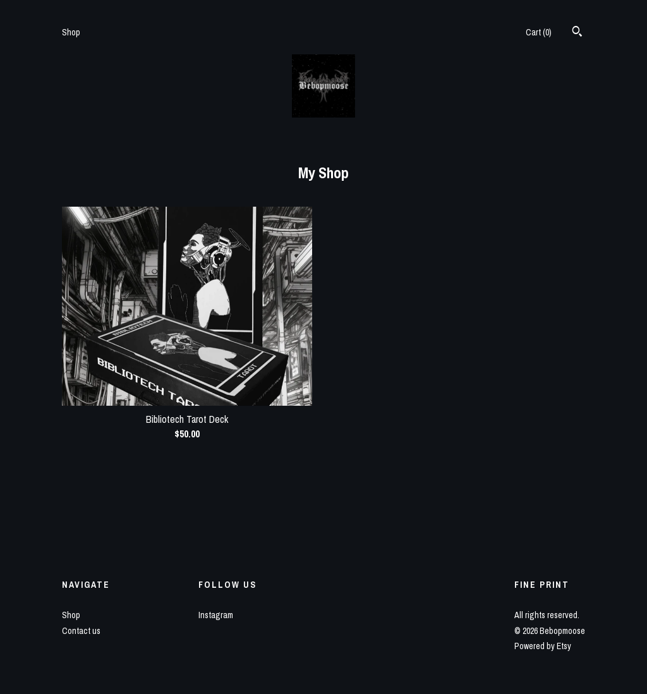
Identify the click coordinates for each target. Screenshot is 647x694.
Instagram (215, 615)
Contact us (81, 630)
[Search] (577, 33)
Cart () (539, 32)
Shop (71, 32)
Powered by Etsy (542, 646)
